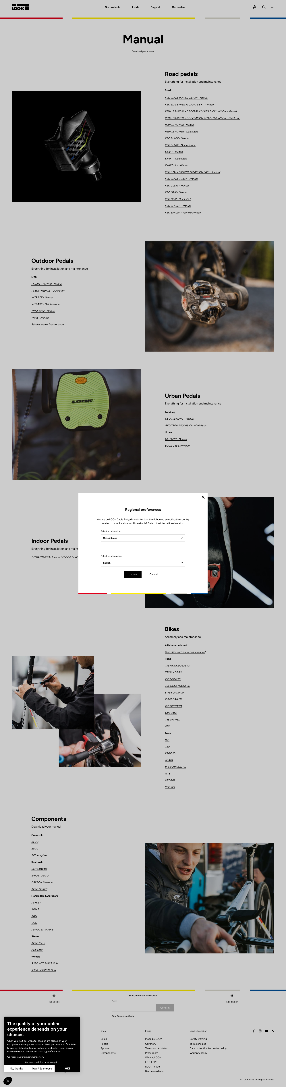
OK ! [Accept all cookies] (67, 1068)
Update (133, 574)
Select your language (111, 556)
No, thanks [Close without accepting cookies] (16, 1068)
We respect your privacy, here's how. (25, 1057)
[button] (7, 1080)
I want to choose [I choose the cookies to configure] (42, 1068)
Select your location (111, 531)
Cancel (154, 574)
